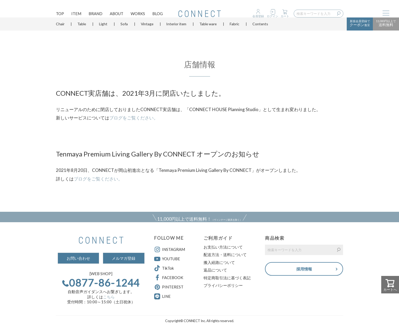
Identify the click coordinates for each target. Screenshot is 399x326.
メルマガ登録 (123, 258)
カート (285, 16)
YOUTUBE (167, 259)
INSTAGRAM (169, 249)
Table (81, 32)
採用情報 (304, 269)
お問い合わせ (78, 258)
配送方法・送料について (225, 254)
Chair (60, 32)
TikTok (164, 268)
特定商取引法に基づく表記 (227, 277)
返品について (215, 270)
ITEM (76, 14)
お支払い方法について (223, 247)
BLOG (157, 14)
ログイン (272, 16)
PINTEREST (168, 287)
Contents (260, 32)
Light (103, 32)
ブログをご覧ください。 (133, 117)
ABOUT (116, 14)
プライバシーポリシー (223, 285)
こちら (109, 296)
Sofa (124, 32)
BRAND (95, 14)
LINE (166, 296)
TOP (60, 14)
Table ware (208, 32)
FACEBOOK (168, 278)
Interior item (176, 32)
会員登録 (258, 16)
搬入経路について (219, 262)
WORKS (138, 14)
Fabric (234, 32)
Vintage (147, 32)
